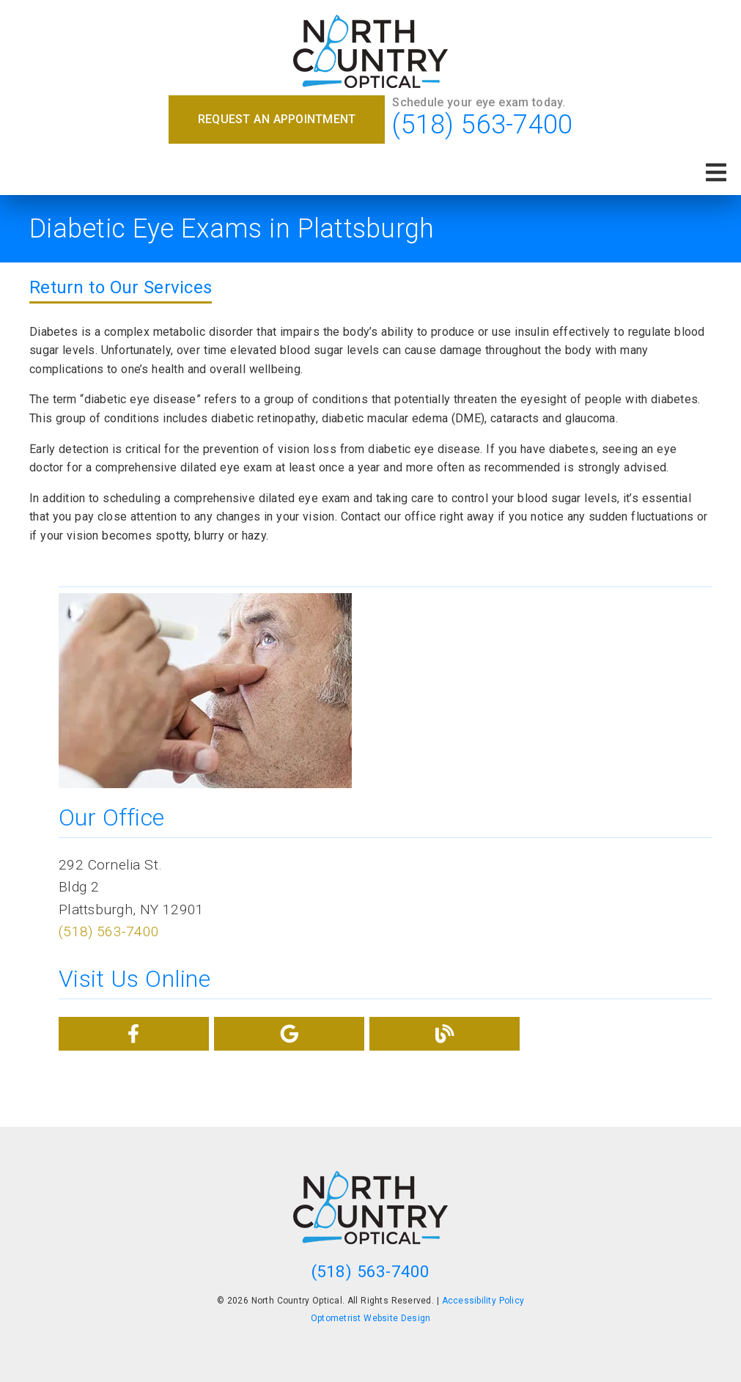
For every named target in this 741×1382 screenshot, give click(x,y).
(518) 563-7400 (482, 124)
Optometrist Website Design (371, 1318)
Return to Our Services (120, 287)
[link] (370, 53)
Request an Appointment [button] (277, 119)
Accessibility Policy (483, 1300)
